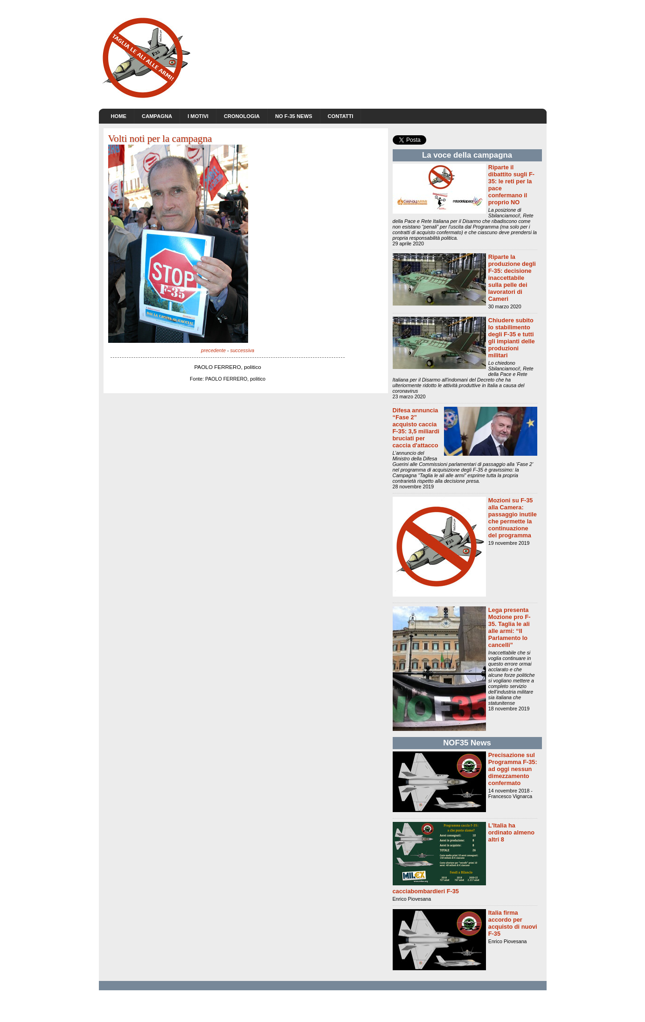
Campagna (157, 116)
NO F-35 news (293, 116)
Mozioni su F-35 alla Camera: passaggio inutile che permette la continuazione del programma (512, 518)
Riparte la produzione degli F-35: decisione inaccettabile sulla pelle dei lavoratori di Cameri (512, 277)
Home (119, 116)
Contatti (341, 116)
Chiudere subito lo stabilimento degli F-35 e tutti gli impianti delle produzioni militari (511, 338)
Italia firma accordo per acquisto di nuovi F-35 (512, 923)
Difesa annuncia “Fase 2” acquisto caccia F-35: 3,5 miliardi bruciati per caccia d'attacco (416, 428)
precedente (213, 350)
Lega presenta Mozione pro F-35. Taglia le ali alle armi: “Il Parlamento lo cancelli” (509, 627)
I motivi (197, 116)
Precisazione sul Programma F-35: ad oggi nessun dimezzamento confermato (512, 768)
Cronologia (242, 116)
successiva (242, 350)
